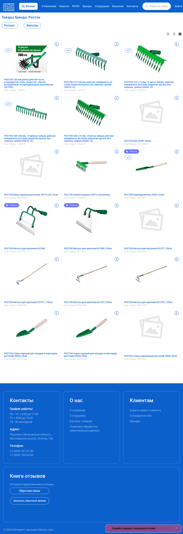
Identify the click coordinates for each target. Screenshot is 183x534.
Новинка (131, 151)
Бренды (87, 6)
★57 (128, 158)
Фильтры (32, 25)
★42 (8, 50)
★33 (8, 104)
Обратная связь (29, 490)
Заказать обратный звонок (29, 500)
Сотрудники (102, 6)
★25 (128, 50)
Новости (64, 6)
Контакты (132, 6)
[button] (147, 6)
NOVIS (75, 6)
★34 (68, 50)
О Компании (49, 6)
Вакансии (118, 6)
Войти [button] (178, 6)
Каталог (9, 25)
